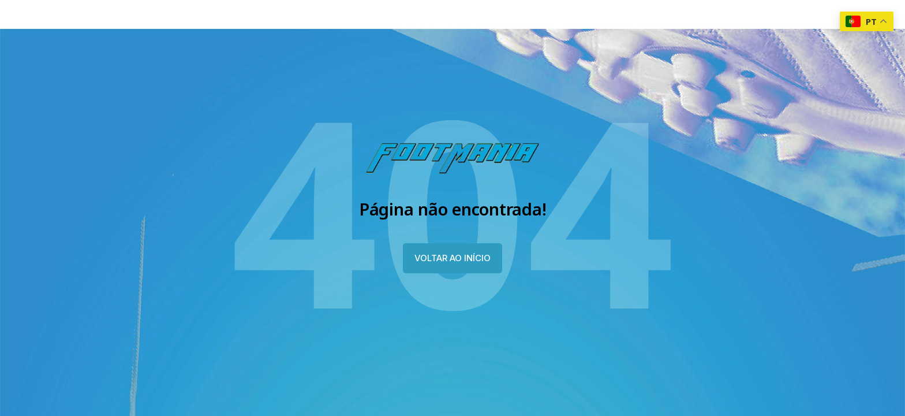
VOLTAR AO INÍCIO (452, 257)
